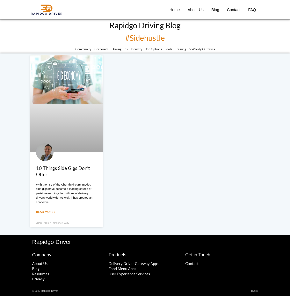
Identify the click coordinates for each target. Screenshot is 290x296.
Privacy (254, 290)
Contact (233, 10)
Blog (215, 10)
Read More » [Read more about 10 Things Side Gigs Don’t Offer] (45, 211)
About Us (196, 10)
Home (174, 10)
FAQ (252, 10)
